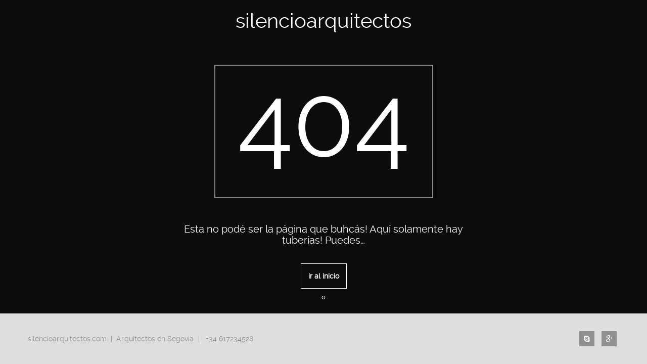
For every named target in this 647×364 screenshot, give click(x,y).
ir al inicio (323, 276)
